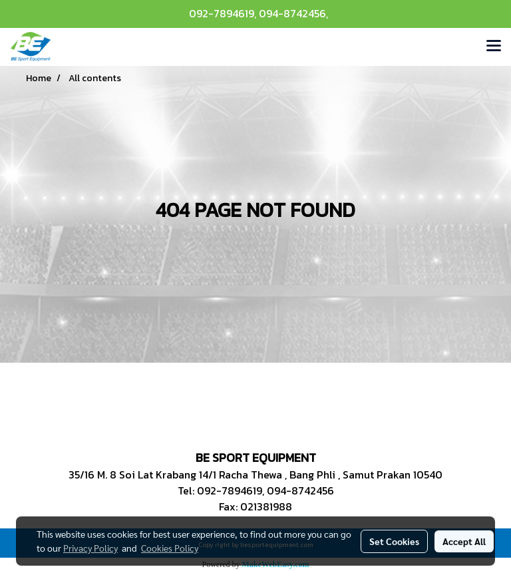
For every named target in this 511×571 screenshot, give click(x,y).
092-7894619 (221, 13)
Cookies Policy (169, 548)
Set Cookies (394, 541)
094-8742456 (292, 13)
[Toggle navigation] (493, 46)
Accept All (464, 541)
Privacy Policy (90, 548)
